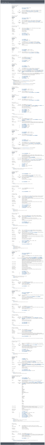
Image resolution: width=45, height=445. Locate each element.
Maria (24, 383)
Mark (24, 271)
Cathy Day (20, 442)
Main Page (2, 3)
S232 (14, 440)
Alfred (28, 216)
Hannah (24, 60)
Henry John (24, 412)
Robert (35, 119)
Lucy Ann (24, 205)
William (28, 105)
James (29, 69)
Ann (24, 77)
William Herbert (26, 253)
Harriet (28, 364)
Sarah (24, 111)
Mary (24, 50)
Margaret (39, 159)
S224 (14, 277)
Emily (40, 257)
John (24, 39)
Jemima (25, 40)
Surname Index (5, 3)
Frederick (24, 414)
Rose (24, 8)
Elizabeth (24, 206)
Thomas (25, 153)
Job (23, 358)
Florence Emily (25, 350)
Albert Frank (24, 415)
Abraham (24, 377)
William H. (24, 241)
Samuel (27, 159)
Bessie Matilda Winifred (26, 370)
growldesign (29, 444)
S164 (14, 312)
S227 (14, 372)
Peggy (27, 434)
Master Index (9, 3)
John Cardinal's (19, 444)
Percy (24, 413)
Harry (24, 310)
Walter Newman (31, 21)
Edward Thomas (25, 240)
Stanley (24, 272)
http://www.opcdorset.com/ (26, 80)
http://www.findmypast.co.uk (20, 440)
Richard (24, 49)
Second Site (21, 444)
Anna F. (24, 242)
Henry (41, 382)
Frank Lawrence (33, 232)
